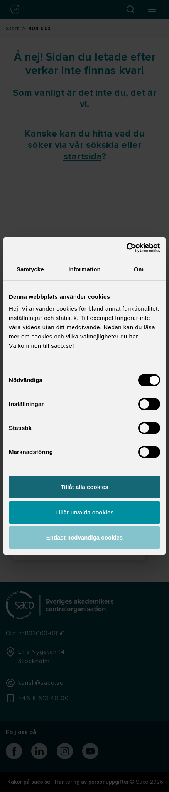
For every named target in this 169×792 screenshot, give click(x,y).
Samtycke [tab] (30, 269)
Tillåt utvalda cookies (84, 512)
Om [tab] (139, 269)
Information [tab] (84, 269)
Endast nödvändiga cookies (84, 537)
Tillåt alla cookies (84, 487)
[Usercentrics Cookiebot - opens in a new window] (126, 248)
